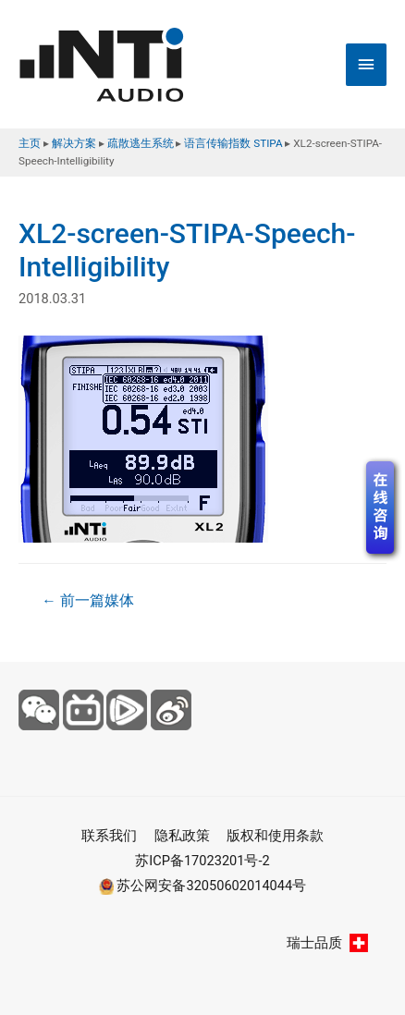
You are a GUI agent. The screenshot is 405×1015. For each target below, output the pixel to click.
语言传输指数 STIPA (233, 143)
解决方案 (74, 143)
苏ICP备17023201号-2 (202, 860)
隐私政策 (182, 835)
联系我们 (109, 835)
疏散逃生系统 (140, 143)
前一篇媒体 (87, 601)
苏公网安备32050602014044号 (202, 885)
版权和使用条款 (275, 835)
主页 (29, 143)
